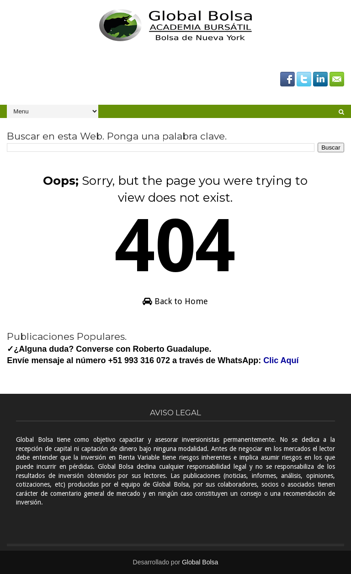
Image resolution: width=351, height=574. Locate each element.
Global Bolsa (200, 562)
